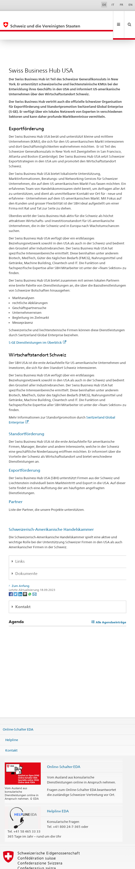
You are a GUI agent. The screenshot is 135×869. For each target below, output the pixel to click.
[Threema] (25, 577)
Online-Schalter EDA (18, 713)
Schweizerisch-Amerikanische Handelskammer (51, 512)
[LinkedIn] (20, 577)
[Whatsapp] (30, 577)
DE (104, 4)
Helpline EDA (58, 794)
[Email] (34, 577)
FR (121, 4)
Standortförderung (26, 417)
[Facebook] (11, 577)
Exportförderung (24, 453)
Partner (15, 485)
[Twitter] (16, 577)
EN (130, 4)
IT (113, 4)
